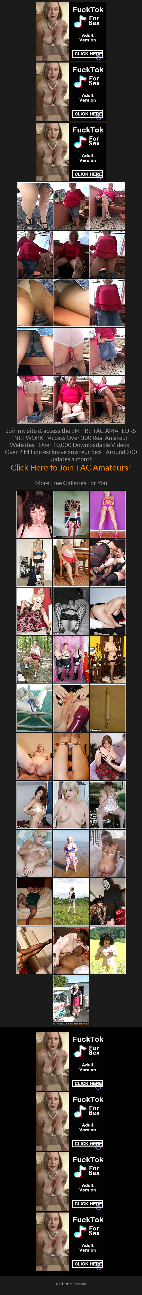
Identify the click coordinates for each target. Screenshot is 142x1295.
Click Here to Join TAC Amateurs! (71, 467)
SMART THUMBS (79, 1023)
